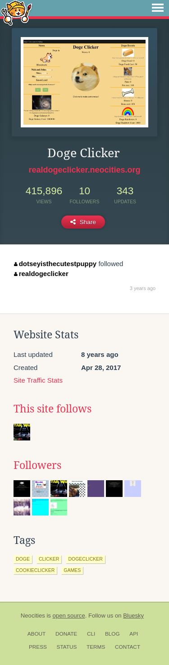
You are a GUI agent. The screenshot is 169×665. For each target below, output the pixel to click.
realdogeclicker (41, 273)
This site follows (52, 409)
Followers (37, 465)
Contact (127, 647)
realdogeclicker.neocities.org (84, 169)
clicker (49, 559)
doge (23, 559)
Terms (96, 647)
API (133, 634)
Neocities (33, 615)
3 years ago (142, 288)
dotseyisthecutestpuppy (55, 263)
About (36, 634)
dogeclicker (85, 559)
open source (69, 615)
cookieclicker (35, 570)
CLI (91, 634)
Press (38, 647)
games (72, 570)
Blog (112, 634)
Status (67, 647)
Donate (66, 634)
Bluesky (133, 615)
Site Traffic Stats (38, 380)
